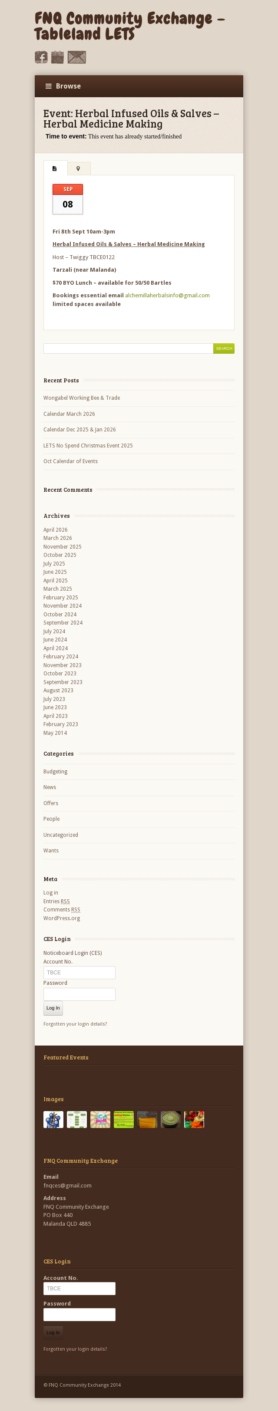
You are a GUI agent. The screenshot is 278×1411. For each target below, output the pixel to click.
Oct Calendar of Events (70, 461)
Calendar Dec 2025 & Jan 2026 (79, 430)
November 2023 (62, 665)
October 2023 (59, 674)
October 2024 (59, 615)
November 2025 (62, 547)
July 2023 (54, 699)
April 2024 (55, 648)
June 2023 (55, 707)
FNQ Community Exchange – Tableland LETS (130, 26)
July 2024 (54, 631)
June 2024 (55, 640)
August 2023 (58, 690)
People (51, 819)
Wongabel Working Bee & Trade (81, 398)
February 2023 (60, 724)
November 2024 (62, 606)
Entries (56, 901)
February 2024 (60, 657)
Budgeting (55, 772)
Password (55, 983)
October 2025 (59, 555)
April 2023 (55, 716)
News (49, 787)
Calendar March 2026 (69, 414)
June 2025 (55, 572)
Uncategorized (60, 835)
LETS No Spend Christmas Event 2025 (88, 446)
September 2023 (63, 682)
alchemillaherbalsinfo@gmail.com (167, 295)
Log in (50, 893)
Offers (50, 803)
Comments (61, 910)
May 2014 (55, 733)
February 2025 (60, 598)
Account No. (58, 962)
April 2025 (55, 581)
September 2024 (63, 623)
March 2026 (57, 538)
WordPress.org (61, 918)
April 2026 (55, 530)
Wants (51, 851)
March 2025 (57, 589)
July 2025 (54, 564)
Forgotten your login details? (75, 1024)
